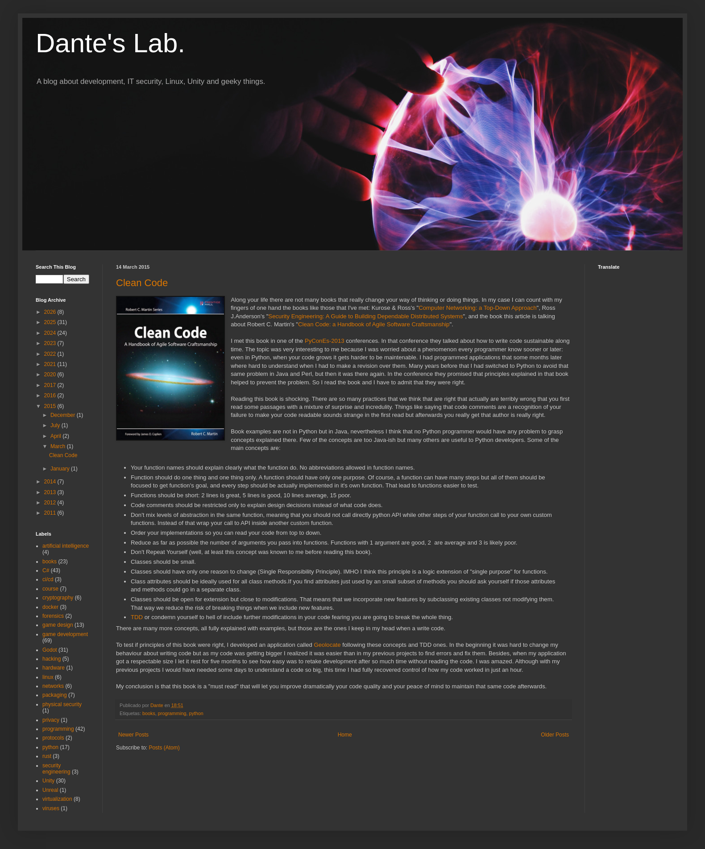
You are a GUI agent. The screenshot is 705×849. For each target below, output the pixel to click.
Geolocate (328, 644)
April (56, 436)
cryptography (57, 598)
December (63, 415)
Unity (48, 781)
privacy (50, 720)
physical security (62, 704)
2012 (51, 502)
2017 (51, 385)
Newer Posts (133, 735)
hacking (51, 659)
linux (48, 677)
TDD (137, 617)
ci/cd (48, 579)
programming (172, 713)
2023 (51, 343)
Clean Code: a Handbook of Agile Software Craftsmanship (373, 324)
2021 (51, 364)
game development (65, 634)
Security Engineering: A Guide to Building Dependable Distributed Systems (365, 316)
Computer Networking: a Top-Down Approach (477, 307)
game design (57, 625)
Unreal (50, 790)
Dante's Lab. (110, 43)
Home (345, 735)
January (60, 469)
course (50, 589)
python (196, 713)
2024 (51, 333)
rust (46, 756)
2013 (51, 492)
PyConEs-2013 (324, 340)
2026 (51, 312)
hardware (53, 668)
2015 (51, 406)
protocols (53, 738)
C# (45, 570)
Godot (49, 650)
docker (50, 607)
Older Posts (555, 735)
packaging (54, 695)
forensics (53, 616)
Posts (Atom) (164, 748)
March (58, 446)
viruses (50, 808)
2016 (51, 395)
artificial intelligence (65, 546)
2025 (51, 322)
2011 (51, 513)
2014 (51, 482)
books (148, 713)
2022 (51, 354)
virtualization (57, 799)
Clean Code (142, 282)
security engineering (56, 768)
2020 (51, 374)
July (56, 425)
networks (53, 686)
